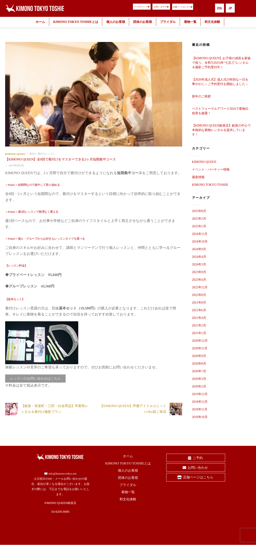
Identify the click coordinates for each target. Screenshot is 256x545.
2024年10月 (200, 241)
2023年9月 (199, 272)
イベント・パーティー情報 (211, 169)
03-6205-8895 (60, 511)
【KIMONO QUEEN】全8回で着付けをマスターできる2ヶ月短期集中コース (60, 159)
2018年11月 (199, 409)
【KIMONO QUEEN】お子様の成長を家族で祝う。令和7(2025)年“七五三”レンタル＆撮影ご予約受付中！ (221, 63)
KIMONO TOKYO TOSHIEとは (75, 22)
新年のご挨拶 (201, 96)
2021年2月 (199, 325)
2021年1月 (199, 333)
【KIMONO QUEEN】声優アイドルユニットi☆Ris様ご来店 (141, 409)
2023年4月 (199, 279)
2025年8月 (199, 211)
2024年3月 (199, 264)
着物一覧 (190, 22)
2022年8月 (199, 295)
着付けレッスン (46, 154)
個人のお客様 (115, 22)
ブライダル (168, 22)
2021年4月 (199, 318)
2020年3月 (199, 379)
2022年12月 (200, 287)
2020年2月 (199, 386)
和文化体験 (212, 22)
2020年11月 (199, 348)
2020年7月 (199, 371)
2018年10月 (200, 417)
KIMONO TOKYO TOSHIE (210, 184)
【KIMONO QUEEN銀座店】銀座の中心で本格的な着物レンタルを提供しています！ (221, 130)
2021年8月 (199, 302)
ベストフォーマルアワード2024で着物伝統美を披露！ (220, 111)
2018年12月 (200, 401)
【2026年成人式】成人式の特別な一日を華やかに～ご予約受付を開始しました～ (220, 82)
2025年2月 (199, 218)
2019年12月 (200, 394)
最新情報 (198, 177)
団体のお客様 (142, 22)
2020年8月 (199, 363)
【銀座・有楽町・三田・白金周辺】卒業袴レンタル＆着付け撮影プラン (46, 409)
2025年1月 (199, 226)
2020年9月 (199, 356)
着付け (33, 154)
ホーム (40, 22)
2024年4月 (199, 256)
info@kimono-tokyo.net (63, 473)
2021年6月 (199, 310)
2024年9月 (199, 249)
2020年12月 (200, 340)
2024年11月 (199, 234)
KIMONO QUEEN (15, 154)
